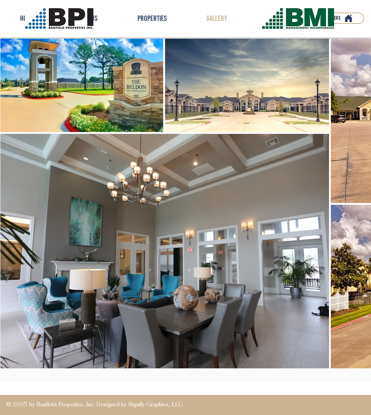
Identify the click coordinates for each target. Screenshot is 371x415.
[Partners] (337, 18)
